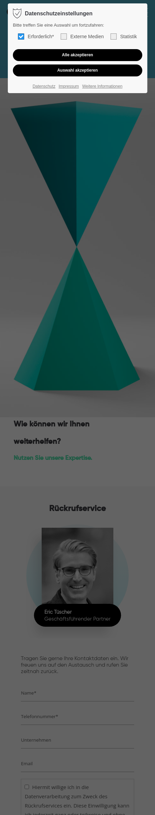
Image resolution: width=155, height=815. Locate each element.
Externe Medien (82, 36)
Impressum (69, 86)
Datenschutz (43, 86)
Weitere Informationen (102, 86)
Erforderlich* (36, 36)
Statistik (124, 36)
